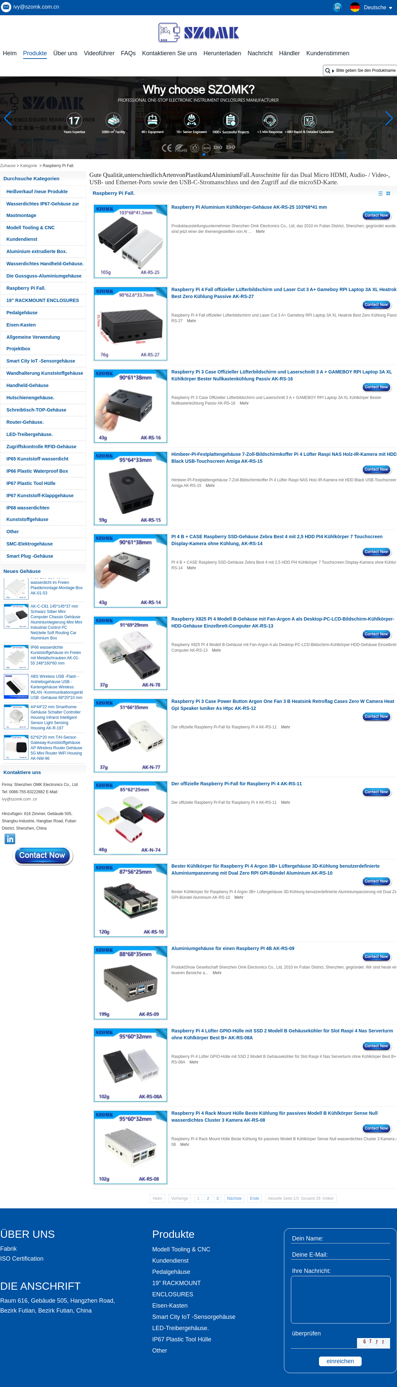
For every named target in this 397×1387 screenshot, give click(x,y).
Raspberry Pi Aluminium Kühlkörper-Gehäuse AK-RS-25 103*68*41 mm (249, 207)
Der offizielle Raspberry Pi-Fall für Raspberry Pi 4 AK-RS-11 (237, 783)
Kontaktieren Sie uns (169, 53)
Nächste (234, 1198)
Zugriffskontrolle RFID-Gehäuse (42, 446)
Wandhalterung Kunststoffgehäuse (45, 373)
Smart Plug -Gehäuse (30, 556)
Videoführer (99, 53)
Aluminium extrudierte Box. (37, 251)
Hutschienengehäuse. (31, 397)
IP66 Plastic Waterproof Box (37, 471)
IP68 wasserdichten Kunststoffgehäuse (28, 513)
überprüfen (306, 1333)
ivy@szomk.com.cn (36, 7)
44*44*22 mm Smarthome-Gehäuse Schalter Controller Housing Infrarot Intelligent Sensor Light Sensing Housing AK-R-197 (56, 720)
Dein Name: (308, 1238)
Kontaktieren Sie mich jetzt (43, 856)
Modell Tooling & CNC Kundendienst (31, 233)
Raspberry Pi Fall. (26, 288)
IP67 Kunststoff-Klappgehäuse (40, 495)
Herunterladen (222, 53)
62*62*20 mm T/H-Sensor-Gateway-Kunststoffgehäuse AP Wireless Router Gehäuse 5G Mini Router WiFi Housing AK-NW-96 (57, 751)
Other (13, 531)
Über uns (65, 53)
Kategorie (28, 165)
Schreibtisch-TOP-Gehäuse (36, 409)
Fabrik (8, 1248)
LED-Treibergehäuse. (30, 434)
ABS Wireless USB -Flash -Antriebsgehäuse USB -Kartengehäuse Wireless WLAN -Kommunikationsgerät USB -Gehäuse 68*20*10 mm (57, 690)
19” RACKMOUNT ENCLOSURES (43, 300)
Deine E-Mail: (310, 1254)
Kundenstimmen (327, 53)
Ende (254, 1198)
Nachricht (260, 53)
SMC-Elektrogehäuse (30, 543)
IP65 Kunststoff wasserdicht (38, 458)
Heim (10, 53)
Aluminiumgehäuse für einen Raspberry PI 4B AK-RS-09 (233, 948)
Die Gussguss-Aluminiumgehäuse (44, 276)
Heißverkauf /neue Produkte (37, 191)
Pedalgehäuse (22, 312)
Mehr (260, 231)
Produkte (35, 53)
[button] (188, 154)
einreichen (340, 1361)
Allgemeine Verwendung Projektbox (33, 342)
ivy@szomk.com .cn (19, 799)
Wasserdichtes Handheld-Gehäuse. (45, 263)
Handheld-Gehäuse (28, 385)
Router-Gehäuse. (25, 422)
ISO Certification (22, 1258)
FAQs (128, 53)
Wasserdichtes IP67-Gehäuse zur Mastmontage (43, 209)
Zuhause (8, 165)
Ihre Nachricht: (311, 1271)
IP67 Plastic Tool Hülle (31, 483)
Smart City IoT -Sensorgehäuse (41, 361)
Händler (289, 53)
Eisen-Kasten (21, 324)
